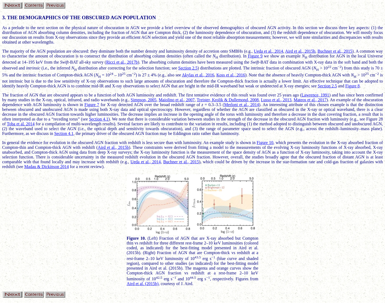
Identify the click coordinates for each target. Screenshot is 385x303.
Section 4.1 (98, 119)
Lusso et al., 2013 (276, 100)
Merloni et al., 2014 (241, 104)
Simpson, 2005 (143, 100)
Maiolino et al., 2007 (177, 100)
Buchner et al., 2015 (335, 51)
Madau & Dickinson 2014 (46, 166)
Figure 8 (352, 86)
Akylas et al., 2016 (198, 75)
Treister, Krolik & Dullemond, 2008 (228, 100)
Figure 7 (91, 104)
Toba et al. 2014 (20, 124)
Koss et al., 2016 (230, 75)
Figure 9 (255, 56)
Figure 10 (265, 142)
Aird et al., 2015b (300, 51)
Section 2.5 (188, 68)
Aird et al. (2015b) (143, 283)
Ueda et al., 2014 (268, 51)
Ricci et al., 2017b (122, 62)
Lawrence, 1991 (315, 95)
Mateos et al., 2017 (310, 100)
